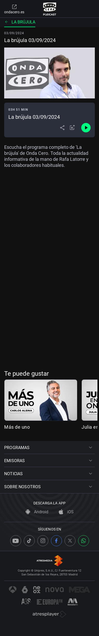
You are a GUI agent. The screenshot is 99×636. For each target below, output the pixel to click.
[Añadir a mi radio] (72, 127)
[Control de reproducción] (86, 127)
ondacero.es (14, 9)
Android (37, 511)
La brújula (19, 22)
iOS (66, 511)
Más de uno (17, 427)
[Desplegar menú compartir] (62, 127)
